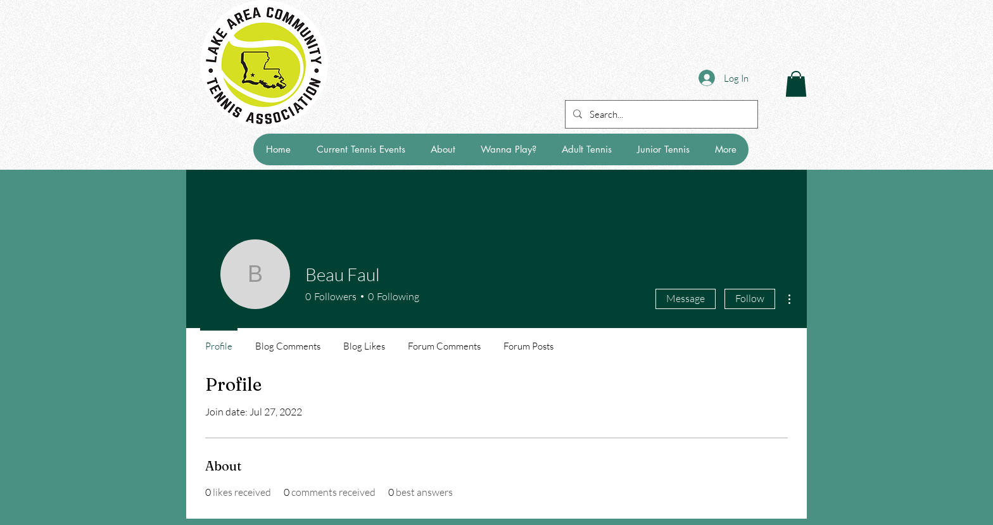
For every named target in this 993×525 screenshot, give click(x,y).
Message (685, 298)
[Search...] (660, 114)
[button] (796, 84)
